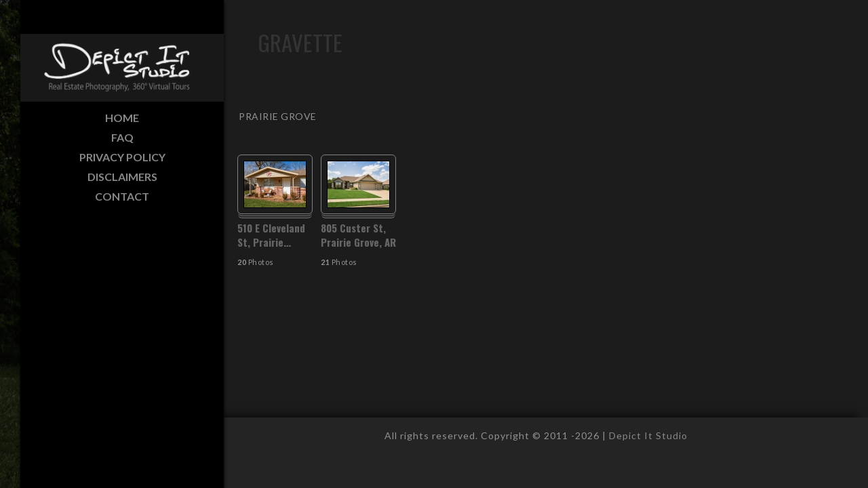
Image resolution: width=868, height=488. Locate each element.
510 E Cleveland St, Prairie (271, 235)
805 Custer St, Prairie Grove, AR (358, 235)
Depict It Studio (648, 435)
